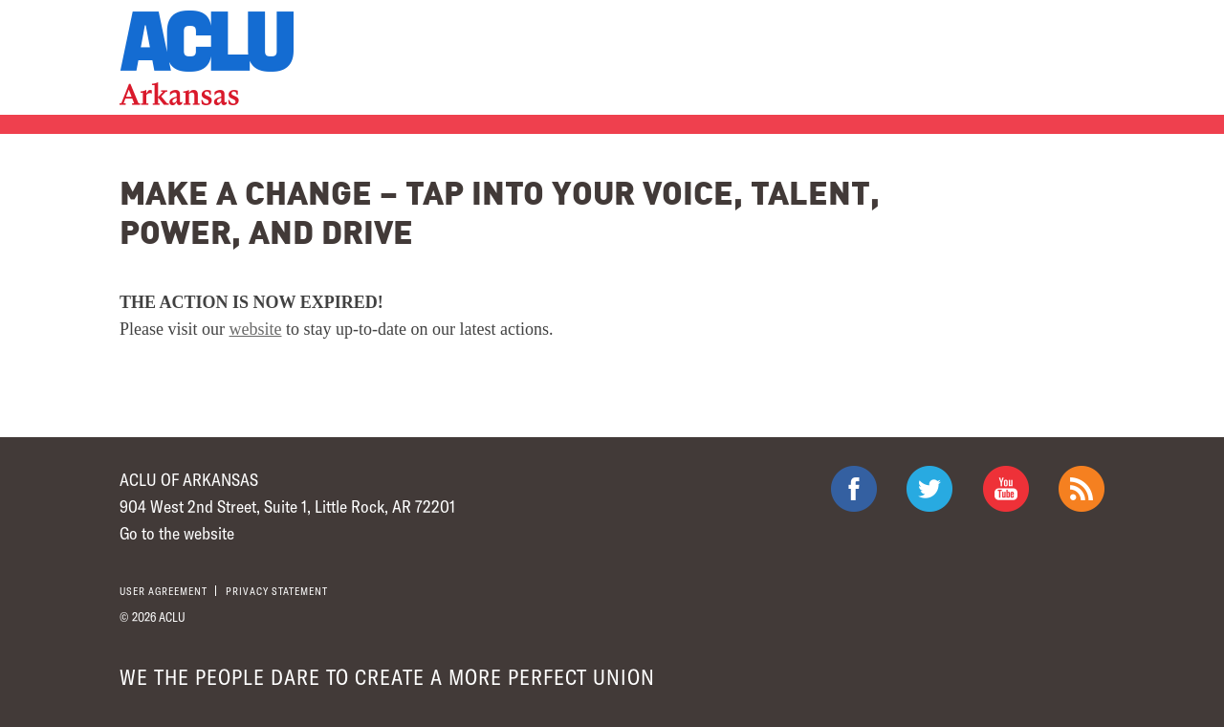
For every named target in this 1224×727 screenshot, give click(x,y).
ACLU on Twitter (929, 489)
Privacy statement (277, 590)
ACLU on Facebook (854, 489)
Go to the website (177, 532)
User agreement (164, 590)
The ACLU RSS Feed (1081, 489)
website (256, 329)
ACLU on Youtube (1006, 489)
